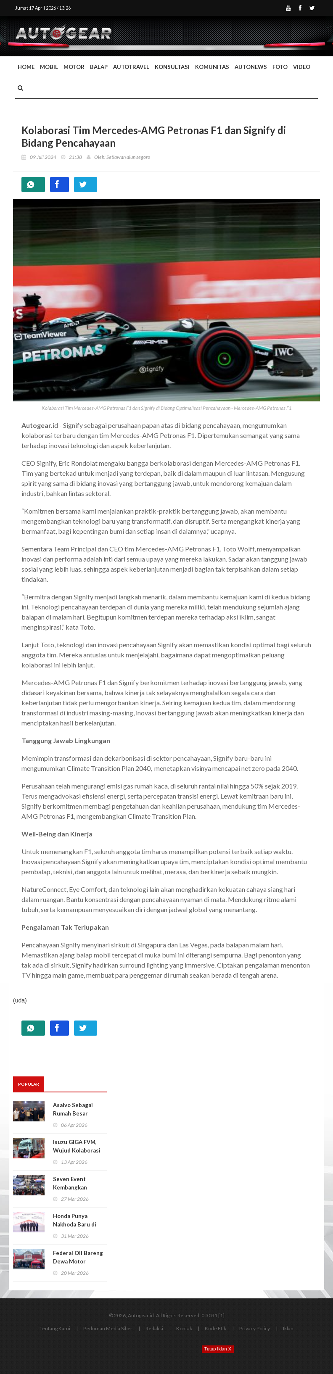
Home (26, 66)
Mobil (49, 66)
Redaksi (154, 1328)
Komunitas (212, 66)
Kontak (184, 1328)
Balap (99, 66)
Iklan (288, 1328)
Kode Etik (215, 1328)
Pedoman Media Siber (107, 1328)
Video (301, 66)
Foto (280, 66)
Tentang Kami (55, 1328)
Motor (74, 66)
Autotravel (131, 66)
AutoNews (251, 66)
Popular (28, 1084)
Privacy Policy (254, 1328)
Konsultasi (172, 66)
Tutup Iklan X (217, 1348)
